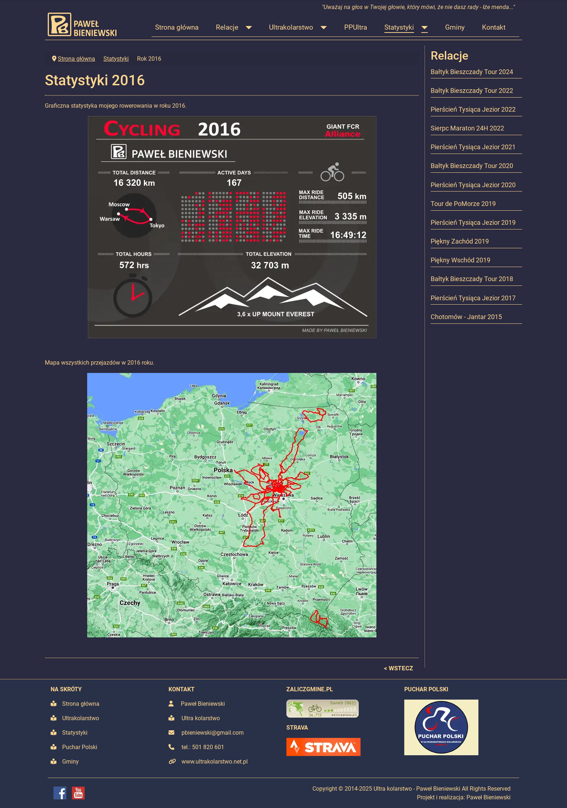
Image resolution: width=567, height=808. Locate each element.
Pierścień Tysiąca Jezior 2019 (473, 222)
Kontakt (494, 27)
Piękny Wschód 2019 (460, 260)
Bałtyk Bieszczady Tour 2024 (472, 72)
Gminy (455, 27)
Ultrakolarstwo (291, 27)
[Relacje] (247, 27)
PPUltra (355, 27)
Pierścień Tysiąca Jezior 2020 (473, 185)
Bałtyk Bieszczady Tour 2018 (472, 279)
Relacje (227, 27)
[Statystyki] (423, 27)
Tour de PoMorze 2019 (463, 203)
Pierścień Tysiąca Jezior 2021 (473, 147)
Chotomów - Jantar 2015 (466, 317)
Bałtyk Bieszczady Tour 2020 (472, 165)
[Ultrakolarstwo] (322, 27)
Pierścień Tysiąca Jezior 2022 (473, 109)
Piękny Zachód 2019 (460, 241)
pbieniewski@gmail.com (213, 732)
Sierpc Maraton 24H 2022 (467, 128)
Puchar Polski (79, 747)
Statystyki (399, 27)
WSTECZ (401, 668)
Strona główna (177, 27)
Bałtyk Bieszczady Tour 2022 (472, 90)
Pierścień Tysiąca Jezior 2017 (473, 298)
